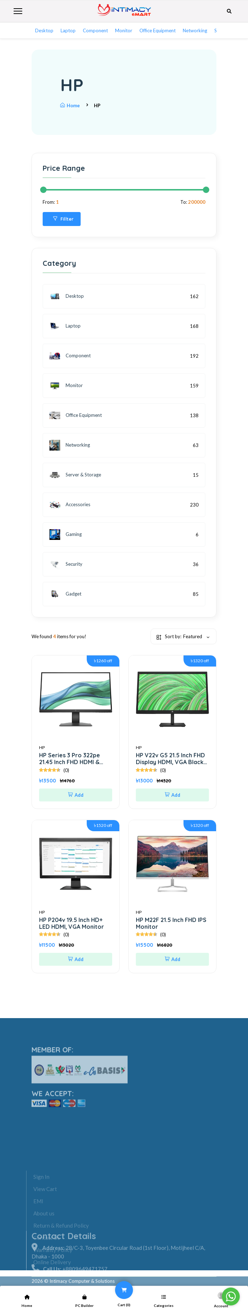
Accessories (69, 504)
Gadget (65, 594)
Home (70, 105)
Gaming (65, 534)
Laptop (68, 30)
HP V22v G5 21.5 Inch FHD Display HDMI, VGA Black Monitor (170, 762)
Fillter (63, 219)
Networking (195, 30)
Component (95, 30)
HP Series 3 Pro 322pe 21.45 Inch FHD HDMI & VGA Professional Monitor (75, 762)
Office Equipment (157, 30)
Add (76, 795)
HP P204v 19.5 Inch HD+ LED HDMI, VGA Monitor (71, 923)
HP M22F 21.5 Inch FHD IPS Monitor (171, 923)
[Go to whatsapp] (231, 1296)
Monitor (123, 30)
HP (42, 747)
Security (65, 564)
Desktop (44, 30)
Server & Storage (75, 475)
